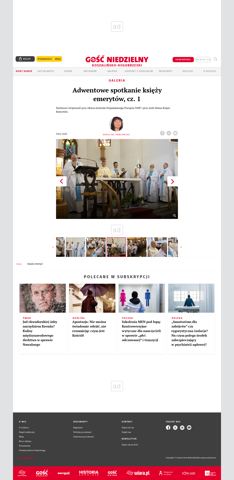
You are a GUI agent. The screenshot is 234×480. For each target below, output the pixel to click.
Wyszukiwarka (215, 59)
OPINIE (68, 71)
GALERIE (112, 71)
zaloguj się (203, 59)
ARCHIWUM (90, 71)
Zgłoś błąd (26, 458)
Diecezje (187, 71)
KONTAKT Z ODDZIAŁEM (139, 71)
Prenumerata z (49, 59)
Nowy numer (24, 71)
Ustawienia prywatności (83, 436)
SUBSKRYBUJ (183, 59)
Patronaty (166, 71)
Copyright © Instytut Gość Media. (179, 458)
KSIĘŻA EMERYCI (35, 264)
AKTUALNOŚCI (46, 71)
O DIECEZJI (209, 71)
